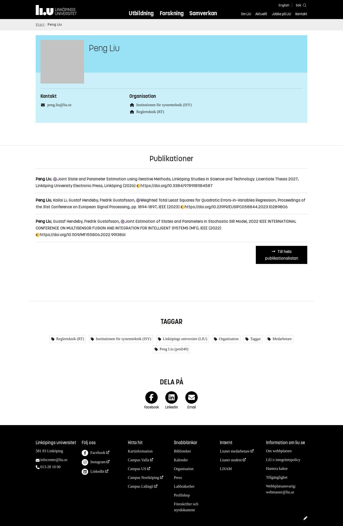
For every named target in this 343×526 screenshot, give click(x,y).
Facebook (93, 453)
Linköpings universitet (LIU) (184, 339)
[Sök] (300, 5)
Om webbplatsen (279, 451)
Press (178, 478)
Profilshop (182, 495)
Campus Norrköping (143, 478)
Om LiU (246, 14)
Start (40, 25)
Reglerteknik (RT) (150, 112)
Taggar (255, 339)
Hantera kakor (277, 468)
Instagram (94, 462)
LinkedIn (93, 472)
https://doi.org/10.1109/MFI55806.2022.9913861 (81, 234)
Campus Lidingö (140, 486)
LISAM (226, 469)
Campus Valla (138, 460)
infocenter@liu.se (53, 460)
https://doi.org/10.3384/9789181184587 (174, 185)
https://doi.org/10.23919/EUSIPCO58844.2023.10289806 (234, 206)
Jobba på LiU (281, 14)
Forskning (172, 13)
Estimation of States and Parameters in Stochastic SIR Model (184, 221)
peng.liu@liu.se (59, 105)
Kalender (181, 460)
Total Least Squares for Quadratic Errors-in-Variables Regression (206, 200)
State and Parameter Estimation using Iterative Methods (111, 179)
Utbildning (141, 13)
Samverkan (203, 13)
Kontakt (301, 14)
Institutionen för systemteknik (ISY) (164, 105)
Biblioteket (182, 451)
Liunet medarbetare (235, 451)
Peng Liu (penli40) (173, 349)
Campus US (137, 469)
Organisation (228, 339)
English (284, 5)
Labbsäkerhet (184, 486)
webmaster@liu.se (280, 492)
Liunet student (231, 460)
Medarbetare (282, 339)
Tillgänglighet (277, 477)
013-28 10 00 (50, 467)
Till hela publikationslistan (281, 255)
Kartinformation (140, 451)
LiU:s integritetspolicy (283, 460)
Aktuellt (261, 14)
